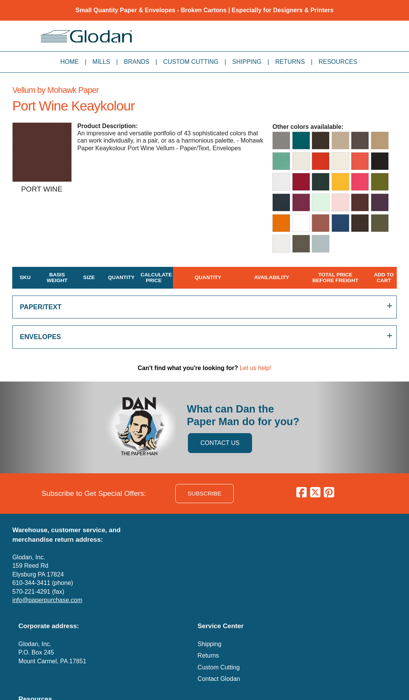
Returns (290, 61)
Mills (101, 61)
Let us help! (256, 368)
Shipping (246, 61)
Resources (337, 61)
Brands (137, 61)
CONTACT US (220, 443)
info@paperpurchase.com (47, 600)
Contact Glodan (218, 679)
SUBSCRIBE (204, 493)
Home (69, 61)
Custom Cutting (190, 61)
